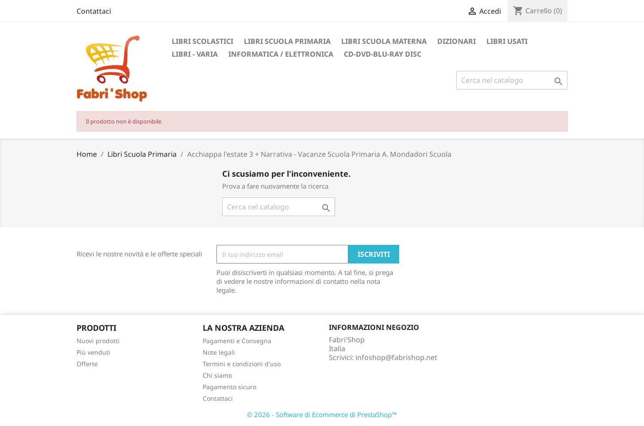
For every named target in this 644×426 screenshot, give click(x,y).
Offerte (87, 364)
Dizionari (456, 41)
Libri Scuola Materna (384, 41)
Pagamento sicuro (229, 387)
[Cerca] (511, 80)
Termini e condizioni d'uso (242, 364)
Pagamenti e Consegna (237, 341)
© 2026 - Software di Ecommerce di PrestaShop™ (322, 414)
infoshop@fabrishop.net (396, 357)
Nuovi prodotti (98, 341)
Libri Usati (507, 41)
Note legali (219, 352)
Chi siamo (217, 375)
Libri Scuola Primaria (287, 41)
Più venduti (93, 352)
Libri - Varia (195, 54)
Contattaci (94, 11)
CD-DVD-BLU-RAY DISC (382, 54)
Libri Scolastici (202, 41)
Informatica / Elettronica (280, 54)
